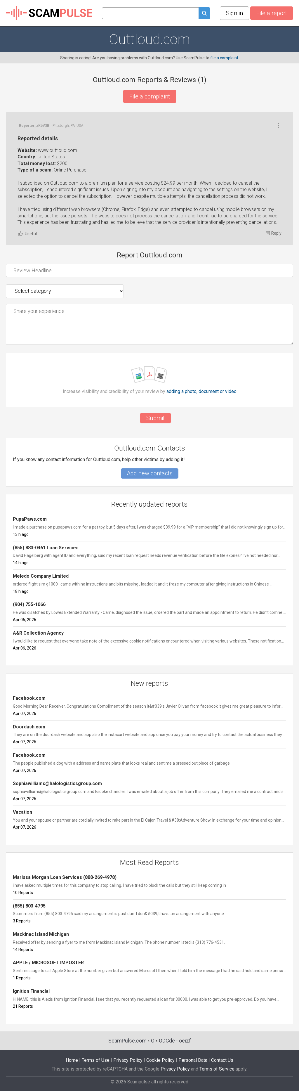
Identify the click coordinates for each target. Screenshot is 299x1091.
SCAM (49, 13)
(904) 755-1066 (29, 604)
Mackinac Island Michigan (41, 934)
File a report (271, 13)
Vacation (22, 812)
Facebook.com (29, 698)
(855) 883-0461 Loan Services (46, 547)
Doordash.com (29, 727)
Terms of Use (95, 1060)
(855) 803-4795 (29, 906)
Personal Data (192, 1060)
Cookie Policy (160, 1060)
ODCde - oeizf (175, 1041)
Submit (155, 418)
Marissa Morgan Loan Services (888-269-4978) (65, 877)
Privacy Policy (127, 1060)
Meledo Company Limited (41, 576)
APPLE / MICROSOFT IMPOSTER (48, 962)
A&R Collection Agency (38, 633)
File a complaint (149, 96)
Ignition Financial (31, 991)
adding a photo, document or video (201, 391)
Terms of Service (216, 1069)
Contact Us (222, 1060)
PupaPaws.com (30, 519)
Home (72, 1060)
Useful (27, 233)
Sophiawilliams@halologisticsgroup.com (57, 783)
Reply (273, 233)
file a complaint (224, 58)
